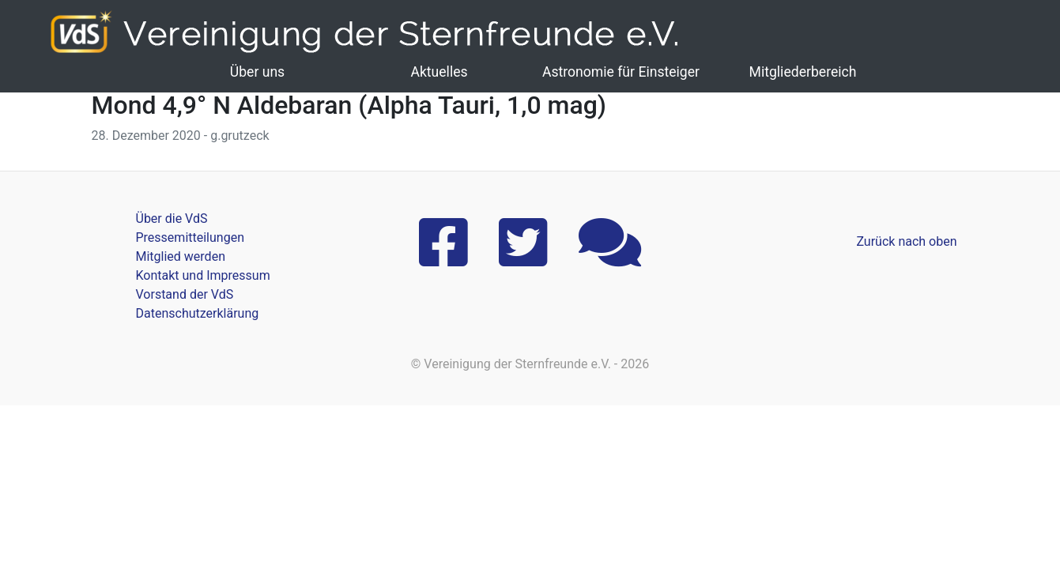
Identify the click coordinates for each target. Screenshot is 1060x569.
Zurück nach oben (906, 241)
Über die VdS (172, 218)
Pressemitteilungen (190, 237)
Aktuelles (438, 72)
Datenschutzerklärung (197, 313)
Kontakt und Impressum (203, 275)
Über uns (257, 72)
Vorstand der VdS (185, 294)
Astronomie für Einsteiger (621, 72)
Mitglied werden (180, 256)
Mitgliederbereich (803, 72)
